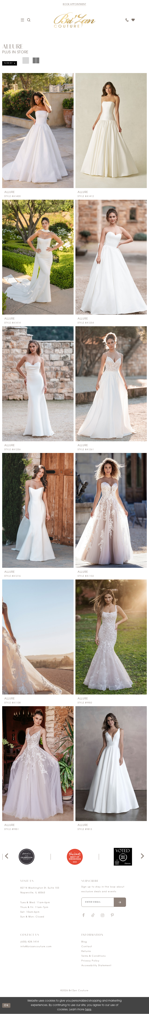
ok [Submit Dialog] (6, 1005)
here (88, 1009)
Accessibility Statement (96, 966)
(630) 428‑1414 (29, 942)
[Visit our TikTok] (93, 915)
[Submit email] (120, 902)
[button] (9, 63)
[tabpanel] (26, 856)
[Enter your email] (103, 902)
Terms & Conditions (93, 956)
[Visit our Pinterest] (112, 915)
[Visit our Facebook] (83, 915)
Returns (86, 951)
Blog (84, 942)
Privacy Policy (90, 961)
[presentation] (38, 130)
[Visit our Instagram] (102, 915)
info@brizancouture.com (36, 947)
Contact (86, 947)
